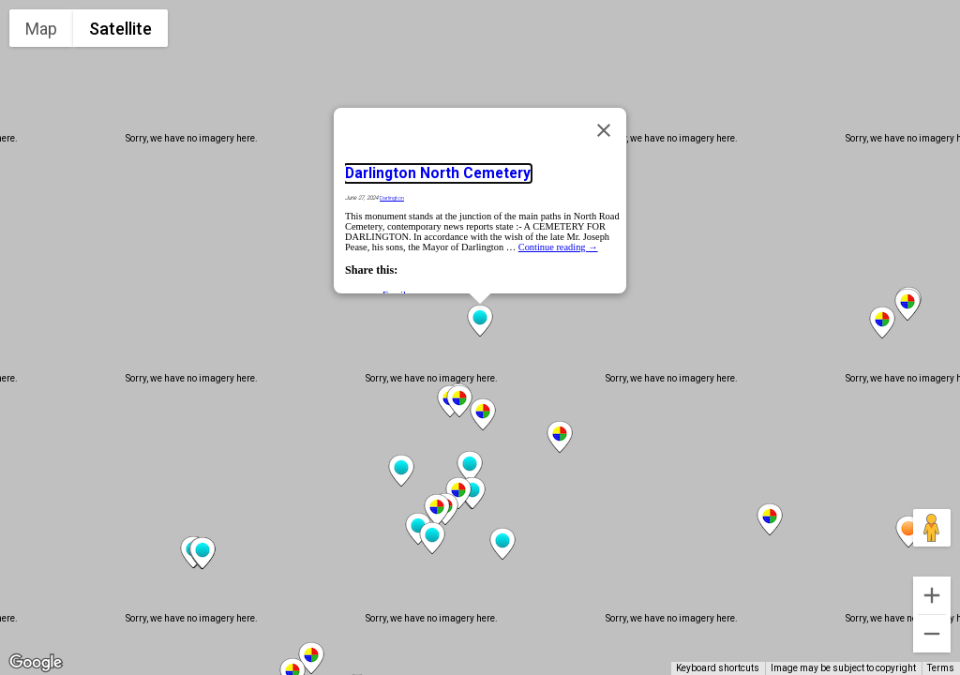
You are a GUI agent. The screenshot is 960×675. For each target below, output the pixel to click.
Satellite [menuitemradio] (120, 28)
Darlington (392, 198)
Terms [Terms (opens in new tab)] (940, 668)
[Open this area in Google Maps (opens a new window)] (36, 663)
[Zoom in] (932, 595)
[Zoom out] (932, 633)
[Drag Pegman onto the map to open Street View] (932, 528)
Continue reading (558, 247)
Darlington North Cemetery (438, 173)
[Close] (603, 130)
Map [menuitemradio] (41, 28)
